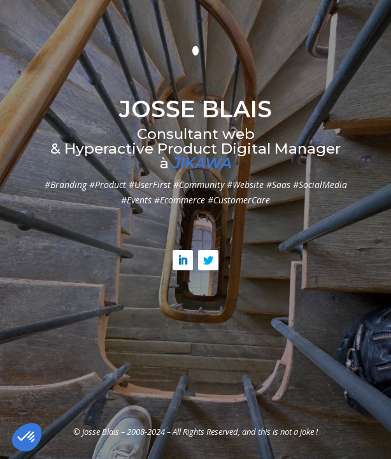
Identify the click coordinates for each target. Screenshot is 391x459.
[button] (26, 437)
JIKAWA (202, 163)
